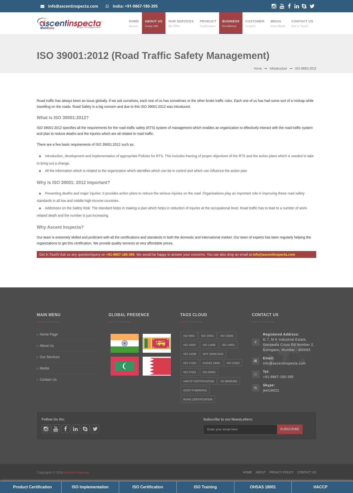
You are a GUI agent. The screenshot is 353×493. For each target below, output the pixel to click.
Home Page (49, 334)
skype (85, 428)
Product (208, 23)
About (261, 472)
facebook (65, 428)
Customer (255, 23)
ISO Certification (147, 487)
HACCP (321, 487)
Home (134, 23)
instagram (46, 428)
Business (230, 23)
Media (278, 23)
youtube (55, 428)
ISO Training (205, 487)
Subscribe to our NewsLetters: (228, 419)
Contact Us (302, 23)
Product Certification (32, 487)
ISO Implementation (90, 487)
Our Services (181, 23)
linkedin (75, 428)
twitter (95, 428)
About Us (154, 23)
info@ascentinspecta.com (69, 6)
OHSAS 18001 (263, 487)
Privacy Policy (281, 472)
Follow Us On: (53, 419)
